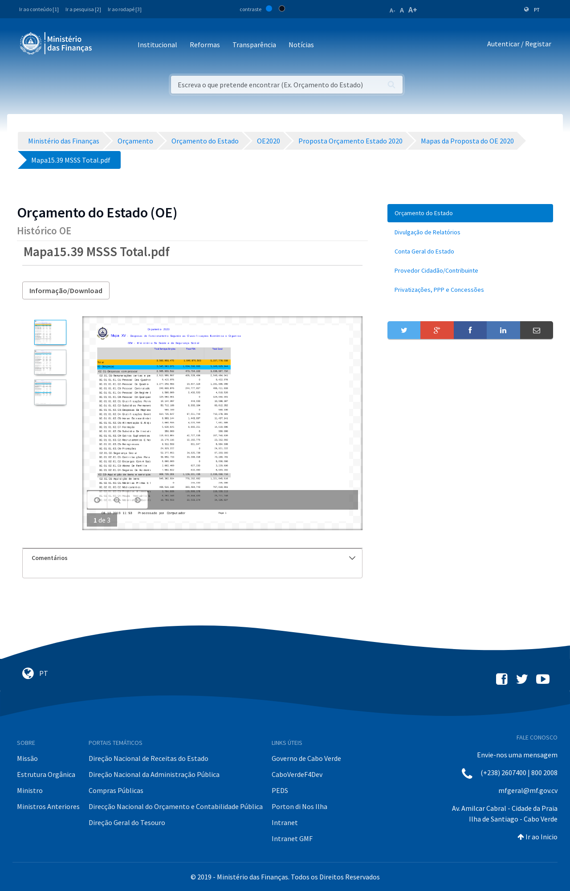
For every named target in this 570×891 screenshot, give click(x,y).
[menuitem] (470, 213)
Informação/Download (65, 290)
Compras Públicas (116, 790)
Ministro (30, 790)
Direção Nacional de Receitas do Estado (148, 758)
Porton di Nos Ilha (299, 806)
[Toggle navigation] (106, 45)
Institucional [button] (157, 44)
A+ (412, 9)
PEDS (280, 790)
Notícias (301, 44)
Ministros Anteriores (48, 806)
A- (392, 10)
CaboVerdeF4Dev (297, 774)
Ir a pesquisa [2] (83, 9)
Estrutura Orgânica (46, 774)
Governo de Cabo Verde (306, 758)
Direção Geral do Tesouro (127, 822)
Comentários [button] (193, 558)
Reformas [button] (205, 44)
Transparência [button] (254, 44)
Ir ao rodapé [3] (125, 9)
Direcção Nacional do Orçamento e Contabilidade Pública (176, 806)
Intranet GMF (292, 838)
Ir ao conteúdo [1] (39, 9)
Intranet (285, 822)
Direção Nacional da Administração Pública (154, 774)
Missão (27, 758)
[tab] (192, 558)
